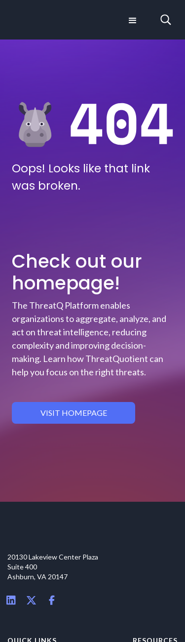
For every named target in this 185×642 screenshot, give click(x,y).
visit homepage (73, 412)
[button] (132, 20)
